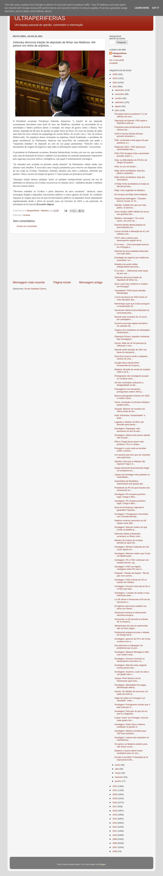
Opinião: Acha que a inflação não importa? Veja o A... (130, 462)
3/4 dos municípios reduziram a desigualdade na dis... (129, 383)
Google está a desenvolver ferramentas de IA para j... (128, 364)
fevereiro (119, 777)
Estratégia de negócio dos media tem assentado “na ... (132, 258)
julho (117, 110)
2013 (115, 823)
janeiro (118, 781)
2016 (115, 810)
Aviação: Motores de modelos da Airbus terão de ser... (130, 410)
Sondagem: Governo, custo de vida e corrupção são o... (132, 673)
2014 (115, 819)
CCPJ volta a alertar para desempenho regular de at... (129, 239)
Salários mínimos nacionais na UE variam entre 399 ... (130, 521)
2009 (115, 839)
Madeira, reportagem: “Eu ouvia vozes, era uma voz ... (129, 219)
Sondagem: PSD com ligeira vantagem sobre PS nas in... (129, 567)
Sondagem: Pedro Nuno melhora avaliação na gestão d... (130, 725)
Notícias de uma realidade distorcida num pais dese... (131, 252)
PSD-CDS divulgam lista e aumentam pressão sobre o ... (132, 154)
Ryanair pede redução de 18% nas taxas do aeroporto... (131, 350)
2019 (115, 798)
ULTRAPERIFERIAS (39, 18)
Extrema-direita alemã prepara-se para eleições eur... (130, 226)
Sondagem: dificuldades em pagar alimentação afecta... (130, 686)
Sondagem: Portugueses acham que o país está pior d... (132, 705)
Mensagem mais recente (29, 282)
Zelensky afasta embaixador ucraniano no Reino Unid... (128, 534)
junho (118, 765)
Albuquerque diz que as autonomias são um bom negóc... (131, 627)
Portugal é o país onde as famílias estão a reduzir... (130, 449)
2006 (115, 851)
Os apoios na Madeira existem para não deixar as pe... (131, 745)
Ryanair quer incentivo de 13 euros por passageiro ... (131, 318)
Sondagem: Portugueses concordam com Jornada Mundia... (131, 515)
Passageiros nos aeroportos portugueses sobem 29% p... (129, 390)
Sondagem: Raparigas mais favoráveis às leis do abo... (128, 429)
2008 (115, 843)
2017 (115, 806)
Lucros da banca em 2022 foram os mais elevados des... (131, 298)
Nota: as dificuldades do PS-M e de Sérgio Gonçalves (131, 161)
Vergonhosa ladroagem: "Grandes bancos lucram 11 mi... (130, 199)
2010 (115, 835)
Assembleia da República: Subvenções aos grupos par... (129, 482)
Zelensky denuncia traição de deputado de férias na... (128, 278)
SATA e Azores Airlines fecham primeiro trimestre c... (129, 135)
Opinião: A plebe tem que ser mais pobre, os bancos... (130, 206)
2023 (115, 86)
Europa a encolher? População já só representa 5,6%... (131, 758)
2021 (115, 790)
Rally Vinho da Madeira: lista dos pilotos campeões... (130, 172)
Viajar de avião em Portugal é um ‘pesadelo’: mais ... (130, 699)
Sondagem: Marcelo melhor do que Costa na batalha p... (131, 528)
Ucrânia (26, 215)
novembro (120, 94)
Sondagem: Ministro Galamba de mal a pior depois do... (132, 548)
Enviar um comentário (27, 226)
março (118, 773)
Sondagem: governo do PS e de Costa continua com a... (132, 640)
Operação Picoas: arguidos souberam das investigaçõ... (132, 337)
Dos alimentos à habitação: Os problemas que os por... (129, 646)
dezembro (120, 90)
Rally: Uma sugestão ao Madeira (130, 190)
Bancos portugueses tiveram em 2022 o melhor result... (132, 397)
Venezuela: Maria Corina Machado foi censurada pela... (132, 311)
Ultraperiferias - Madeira (119, 54)
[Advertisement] (57, 257)
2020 (115, 794)
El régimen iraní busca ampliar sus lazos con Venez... (130, 607)
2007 (115, 847)
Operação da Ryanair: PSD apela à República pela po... (131, 121)
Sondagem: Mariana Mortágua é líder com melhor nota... (132, 653)
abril (117, 769)
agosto (118, 106)
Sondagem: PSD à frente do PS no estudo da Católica (131, 581)
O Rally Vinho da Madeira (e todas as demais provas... (132, 185)
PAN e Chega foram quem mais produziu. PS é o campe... (129, 442)
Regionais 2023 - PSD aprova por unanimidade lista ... (130, 148)
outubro (119, 98)
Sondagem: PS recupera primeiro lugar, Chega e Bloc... (130, 495)
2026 (115, 74)
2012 (115, 827)
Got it (155, 7)
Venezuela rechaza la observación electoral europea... (130, 613)
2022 (115, 786)
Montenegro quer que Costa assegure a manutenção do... (132, 305)
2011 (115, 831)
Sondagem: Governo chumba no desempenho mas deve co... (130, 659)
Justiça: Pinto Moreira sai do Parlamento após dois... (128, 679)
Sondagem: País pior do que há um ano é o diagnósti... (131, 712)
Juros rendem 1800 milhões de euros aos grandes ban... (132, 212)
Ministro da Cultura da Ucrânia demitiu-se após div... (129, 541)
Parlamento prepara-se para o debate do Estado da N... (132, 633)
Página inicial (62, 282)
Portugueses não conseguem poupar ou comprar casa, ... (132, 377)
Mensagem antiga (90, 282)
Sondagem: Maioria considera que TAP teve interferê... (130, 732)
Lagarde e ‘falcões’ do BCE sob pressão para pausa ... (129, 423)
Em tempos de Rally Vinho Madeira (131, 194)
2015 (115, 815)
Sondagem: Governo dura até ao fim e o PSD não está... (132, 587)
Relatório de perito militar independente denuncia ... (128, 265)
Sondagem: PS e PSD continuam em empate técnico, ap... (132, 561)
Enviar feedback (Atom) (35, 289)
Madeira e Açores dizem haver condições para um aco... (129, 751)
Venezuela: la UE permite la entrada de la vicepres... (131, 620)
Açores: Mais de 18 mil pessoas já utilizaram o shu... (130, 344)
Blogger (102, 864)
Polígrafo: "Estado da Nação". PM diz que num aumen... (132, 574)
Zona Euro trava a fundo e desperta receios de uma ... (131, 357)
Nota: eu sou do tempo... (126, 166)
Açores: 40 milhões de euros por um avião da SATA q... (131, 692)
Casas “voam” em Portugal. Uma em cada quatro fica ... (131, 719)
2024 (115, 82)
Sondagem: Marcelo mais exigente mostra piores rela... (131, 666)
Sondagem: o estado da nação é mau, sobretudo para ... (132, 594)
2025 (115, 78)
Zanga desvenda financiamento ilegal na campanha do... (132, 469)
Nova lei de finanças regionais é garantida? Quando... (129, 508)
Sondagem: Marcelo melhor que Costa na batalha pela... (132, 554)
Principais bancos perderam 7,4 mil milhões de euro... (131, 115)
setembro (119, 102)
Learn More (142, 7)
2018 (115, 802)
